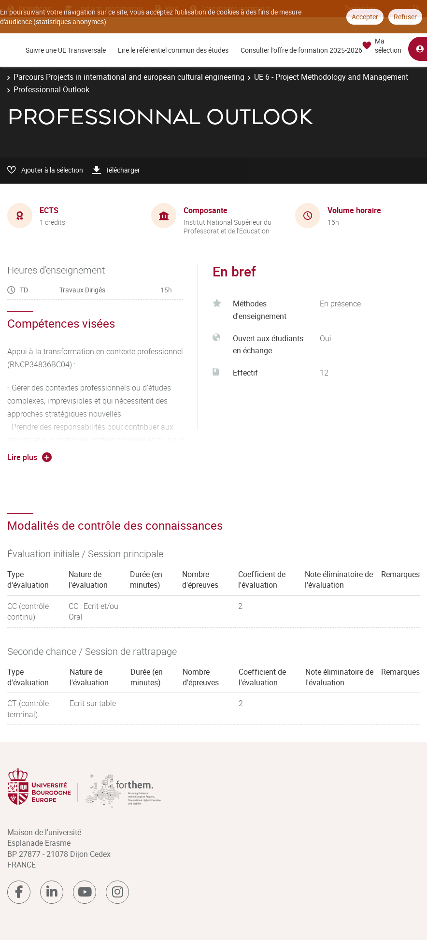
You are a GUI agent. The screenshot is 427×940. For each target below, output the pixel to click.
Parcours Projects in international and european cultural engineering (129, 77)
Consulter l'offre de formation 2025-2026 (301, 50)
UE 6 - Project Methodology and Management (331, 77)
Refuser (405, 16)
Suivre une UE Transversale (66, 50)
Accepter (365, 16)
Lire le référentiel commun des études (173, 50)
